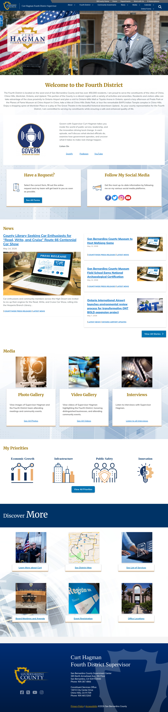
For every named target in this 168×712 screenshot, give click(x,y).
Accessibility (92, 699)
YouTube (98, 153)
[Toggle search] (160, 6)
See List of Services (136, 567)
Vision (114, 1)
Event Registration (83, 618)
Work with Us (139, 1)
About (70, 5)
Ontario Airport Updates (114, 322)
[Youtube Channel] (35, 686)
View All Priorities (83, 489)
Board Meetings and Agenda (30, 618)
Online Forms (146, 9)
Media (134, 5)
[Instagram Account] (41, 686)
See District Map (83, 567)
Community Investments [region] (107, 5)
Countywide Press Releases (17, 311)
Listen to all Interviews (137, 420)
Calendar (147, 5)
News (123, 5)
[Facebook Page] (22, 686)
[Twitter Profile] (28, 686)
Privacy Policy (77, 699)
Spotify (69, 153)
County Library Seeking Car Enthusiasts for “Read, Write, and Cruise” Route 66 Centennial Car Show (39, 239)
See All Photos (31, 420)
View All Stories (153, 334)
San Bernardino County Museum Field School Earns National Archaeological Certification (108, 272)
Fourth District (85, 5)
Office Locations (136, 618)
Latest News (39, 311)
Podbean (84, 153)
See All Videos (84, 420)
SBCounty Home (103, 1)
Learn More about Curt (30, 567)
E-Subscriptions (153, 1)
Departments (125, 1)
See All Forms (33, 200)
